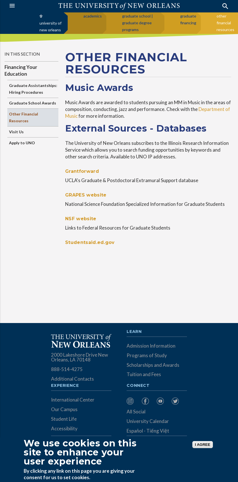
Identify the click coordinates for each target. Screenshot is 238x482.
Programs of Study (147, 355)
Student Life (64, 419)
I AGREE (202, 444)
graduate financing (188, 19)
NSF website (80, 218)
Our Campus (64, 409)
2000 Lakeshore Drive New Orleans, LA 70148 (79, 357)
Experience (65, 385)
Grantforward (82, 171)
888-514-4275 (67, 369)
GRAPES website (85, 195)
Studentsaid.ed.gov (90, 242)
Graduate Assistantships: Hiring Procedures (33, 89)
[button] (24, 5)
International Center (72, 400)
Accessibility (64, 428)
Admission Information (151, 346)
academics (92, 16)
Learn (134, 332)
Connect (138, 385)
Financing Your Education (21, 70)
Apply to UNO (22, 142)
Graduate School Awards (32, 103)
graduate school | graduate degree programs (137, 23)
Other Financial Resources (23, 117)
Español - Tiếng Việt (148, 431)
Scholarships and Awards (153, 365)
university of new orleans (50, 26)
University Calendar (148, 421)
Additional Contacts (72, 379)
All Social (136, 412)
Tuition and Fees (144, 374)
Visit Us (16, 131)
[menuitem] (133, 401)
